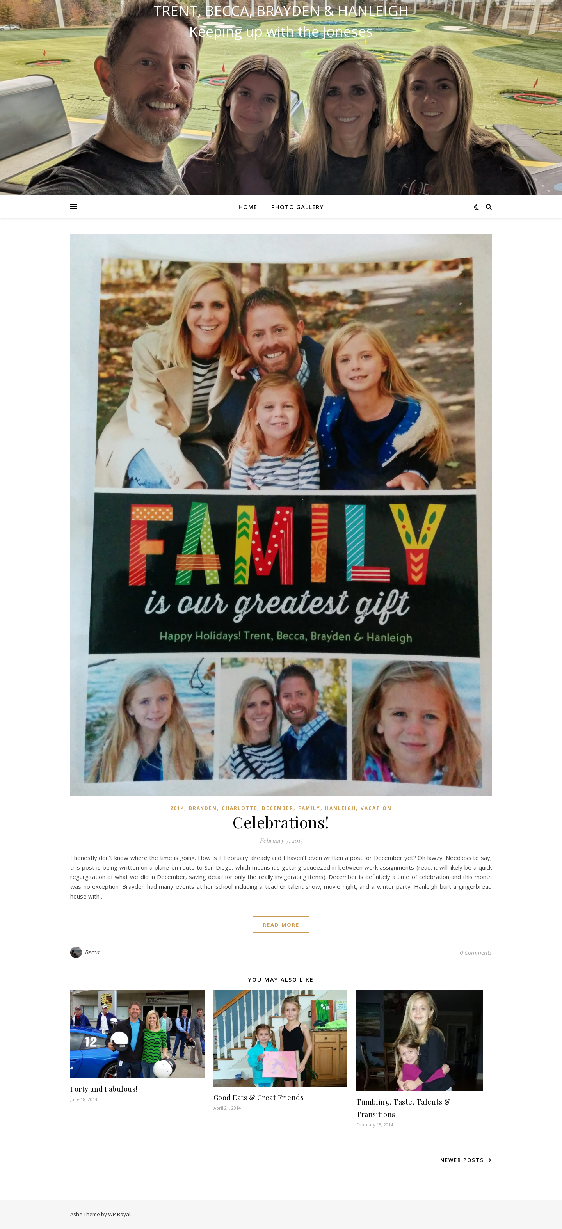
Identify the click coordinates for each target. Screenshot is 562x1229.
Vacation (376, 808)
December (277, 808)
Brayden (203, 808)
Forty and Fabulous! (103, 1089)
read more (281, 924)
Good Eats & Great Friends (258, 1097)
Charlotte (239, 808)
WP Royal (119, 1214)
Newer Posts (466, 1159)
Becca (92, 952)
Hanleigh (340, 808)
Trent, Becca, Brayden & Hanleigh (281, 11)
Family (309, 808)
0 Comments (476, 952)
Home (247, 207)
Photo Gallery (297, 207)
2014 (177, 808)
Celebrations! (281, 822)
